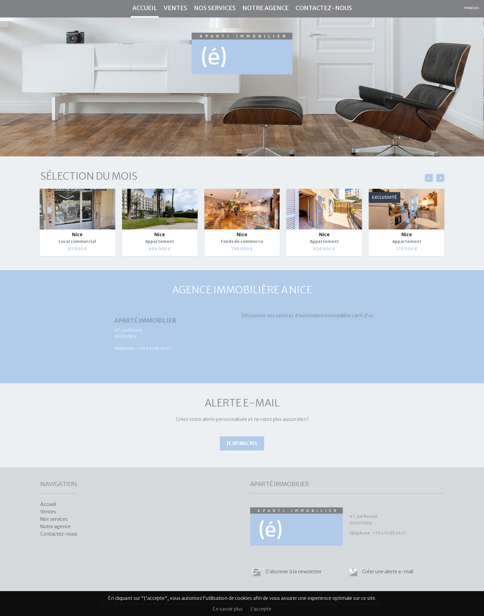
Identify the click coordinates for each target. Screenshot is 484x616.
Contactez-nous (323, 8)
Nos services (215, 8)
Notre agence (265, 8)
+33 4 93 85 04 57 (154, 348)
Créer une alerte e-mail (387, 572)
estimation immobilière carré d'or (336, 316)
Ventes (175, 8)
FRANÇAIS (471, 8)
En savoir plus (228, 609)
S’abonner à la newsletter (294, 572)
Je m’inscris (242, 443)
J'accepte (260, 609)
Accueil (144, 8)
